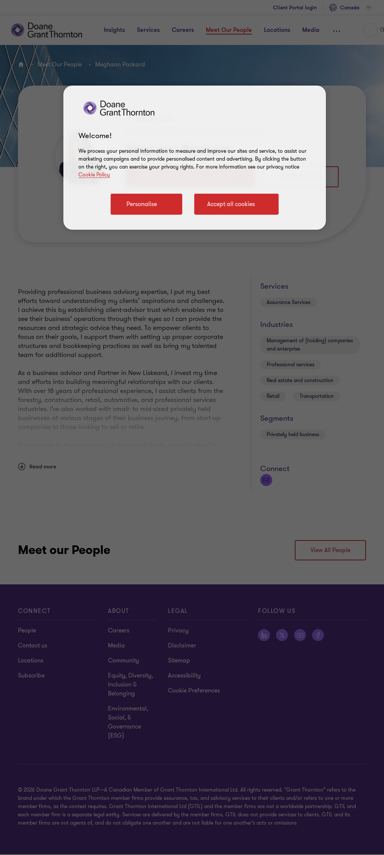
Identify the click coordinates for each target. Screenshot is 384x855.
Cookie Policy (94, 174)
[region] (194, 158)
